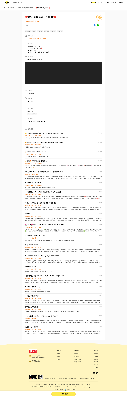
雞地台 (107, 2)
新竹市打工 (11, 8)
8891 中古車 (83, 384)
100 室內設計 (58, 384)
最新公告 (113, 2)
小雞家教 (100, 2)
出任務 (42, 384)
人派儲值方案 (77, 362)
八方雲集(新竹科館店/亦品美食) (25, 8)
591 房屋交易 (51, 384)
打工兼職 (93, 2)
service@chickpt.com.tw (70, 378)
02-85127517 (53, 378)
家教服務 (96, 356)
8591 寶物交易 (64, 384)
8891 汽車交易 (72, 384)
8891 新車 (78, 384)
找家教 (58, 359)
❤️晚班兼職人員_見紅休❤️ (43, 8)
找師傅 (45, 384)
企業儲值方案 (77, 359)
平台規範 (96, 362)
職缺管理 (76, 354)
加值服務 (76, 356)
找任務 (58, 356)
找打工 (58, 354)
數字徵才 (89, 384)
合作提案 (96, 367)
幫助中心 (96, 364)
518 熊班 (38, 384)
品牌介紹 (96, 354)
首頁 (5, 8)
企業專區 (121, 2)
